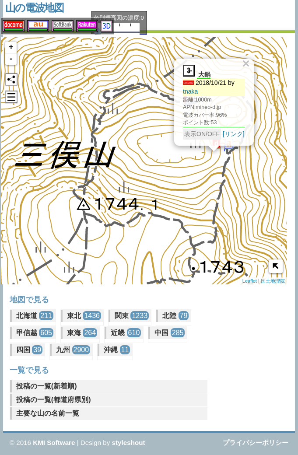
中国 (169, 332)
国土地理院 (273, 281)
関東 (132, 315)
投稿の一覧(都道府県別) (53, 399)
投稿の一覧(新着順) (46, 386)
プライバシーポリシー (255, 442)
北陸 (175, 315)
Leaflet (249, 281)
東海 (82, 332)
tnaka (186, 90)
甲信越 (34, 332)
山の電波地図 (34, 8)
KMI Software (54, 442)
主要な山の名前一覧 (47, 413)
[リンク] (230, 132)
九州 (73, 349)
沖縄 (117, 349)
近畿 (126, 332)
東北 (84, 315)
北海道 (34, 315)
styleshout (128, 442)
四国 (29, 349)
